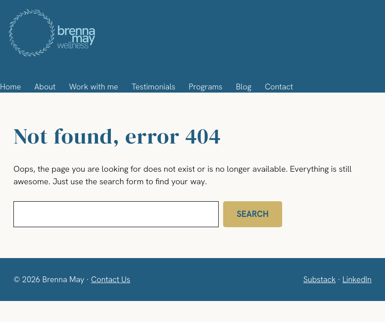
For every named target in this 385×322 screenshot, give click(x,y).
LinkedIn (356, 279)
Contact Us (111, 279)
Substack (317, 279)
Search (251, 214)
